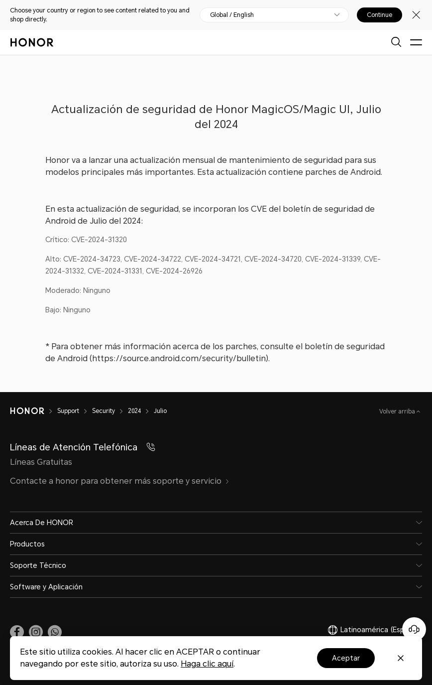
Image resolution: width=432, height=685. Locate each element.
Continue (379, 14)
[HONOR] (33, 411)
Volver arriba (398, 411)
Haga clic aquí (207, 664)
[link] (17, 632)
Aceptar (346, 658)
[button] (55, 632)
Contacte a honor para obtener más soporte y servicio (119, 481)
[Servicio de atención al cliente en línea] (414, 629)
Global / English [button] (232, 14)
